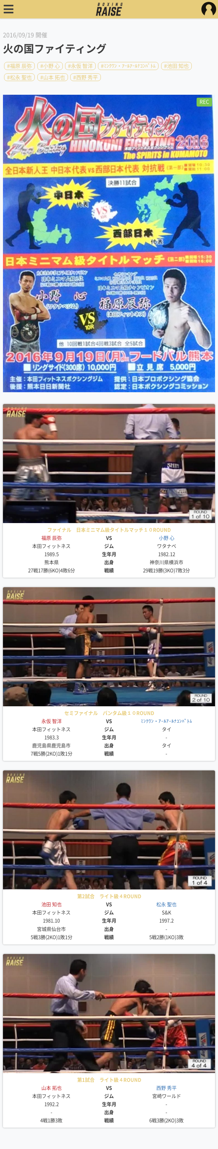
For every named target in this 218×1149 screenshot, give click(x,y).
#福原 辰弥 (19, 66)
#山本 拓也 (52, 77)
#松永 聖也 (19, 77)
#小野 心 (50, 66)
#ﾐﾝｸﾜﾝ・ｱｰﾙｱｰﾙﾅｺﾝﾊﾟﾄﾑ (128, 66)
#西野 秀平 (85, 77)
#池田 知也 (176, 66)
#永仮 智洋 (80, 66)
